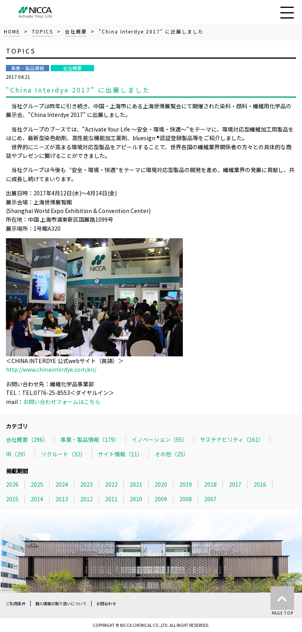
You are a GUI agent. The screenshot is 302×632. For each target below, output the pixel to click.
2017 (235, 484)
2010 (136, 499)
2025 (37, 484)
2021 (136, 484)
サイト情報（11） (120, 454)
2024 (61, 484)
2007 (210, 499)
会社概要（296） (27, 439)
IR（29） (17, 454)
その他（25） (172, 454)
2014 (37, 499)
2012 (86, 499)
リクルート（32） (63, 454)
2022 (111, 484)
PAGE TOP (282, 601)
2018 (210, 484)
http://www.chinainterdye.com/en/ (51, 369)
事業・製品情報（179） (90, 439)
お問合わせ (106, 603)
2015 (12, 499)
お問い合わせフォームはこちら (61, 402)
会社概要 (76, 31)
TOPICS (42, 31)
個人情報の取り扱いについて (61, 603)
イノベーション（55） (160, 439)
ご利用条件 (16, 603)
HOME (12, 31)
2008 (185, 499)
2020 (161, 484)
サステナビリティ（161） (232, 439)
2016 (260, 484)
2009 (161, 499)
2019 (185, 484)
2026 (12, 484)
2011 (111, 499)
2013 (61, 499)
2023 (86, 484)
